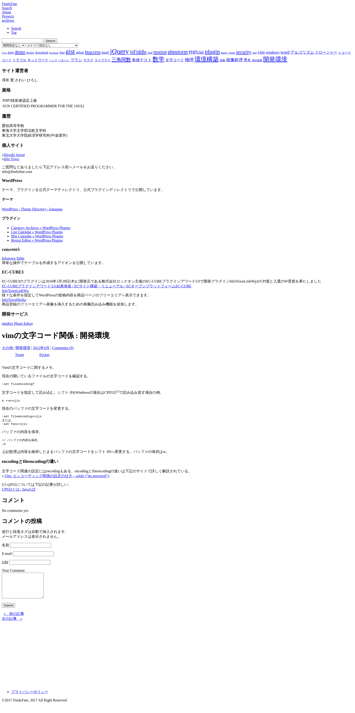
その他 (7, 348)
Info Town (11, 159)
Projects (8, 16)
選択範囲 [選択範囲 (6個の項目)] (257, 60)
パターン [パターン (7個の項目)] (63, 60)
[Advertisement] (141, 662)
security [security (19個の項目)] (243, 52)
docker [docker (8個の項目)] (30, 52)
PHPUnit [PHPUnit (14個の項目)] (196, 52)
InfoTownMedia (14, 300)
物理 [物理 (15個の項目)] (189, 59)
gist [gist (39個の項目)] (70, 51)
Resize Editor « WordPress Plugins (37, 240)
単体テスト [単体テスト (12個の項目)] (142, 60)
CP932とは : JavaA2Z (19, 493)
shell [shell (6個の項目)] (254, 53)
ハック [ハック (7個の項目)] (53, 60)
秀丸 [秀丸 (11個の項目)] (247, 60)
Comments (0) (63, 348)
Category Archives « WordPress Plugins (40, 228)
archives (8, 20)
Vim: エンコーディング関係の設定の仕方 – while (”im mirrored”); (57, 480)
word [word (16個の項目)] (285, 52)
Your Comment (13, 574)
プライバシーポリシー (29, 701)
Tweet (19, 355)
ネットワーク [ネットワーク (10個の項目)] (37, 60)
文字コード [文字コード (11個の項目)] (174, 60)
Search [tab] (16, 28)
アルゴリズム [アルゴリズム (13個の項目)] (302, 52)
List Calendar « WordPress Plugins (37, 232)
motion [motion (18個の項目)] (160, 52)
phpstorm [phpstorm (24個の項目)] (178, 52)
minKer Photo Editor (17, 324)
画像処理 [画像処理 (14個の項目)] (234, 60)
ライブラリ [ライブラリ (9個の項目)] (102, 60)
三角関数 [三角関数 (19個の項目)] (121, 59)
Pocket (44, 355)
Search (7, 8)
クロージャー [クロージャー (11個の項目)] (326, 52)
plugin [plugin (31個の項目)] (212, 51)
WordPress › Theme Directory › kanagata (32, 209)
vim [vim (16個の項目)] (261, 52)
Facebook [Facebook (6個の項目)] (53, 53)
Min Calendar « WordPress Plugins (37, 236)
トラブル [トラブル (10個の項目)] (19, 60)
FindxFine (9, 4)
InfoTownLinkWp (15, 291)
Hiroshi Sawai (14, 155)
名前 (5, 549)
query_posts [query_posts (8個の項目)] (228, 52)
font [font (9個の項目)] (62, 52)
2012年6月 (41, 348)
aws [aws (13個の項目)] (11, 52)
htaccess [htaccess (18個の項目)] (93, 52)
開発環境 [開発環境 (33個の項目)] (275, 59)
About (6, 12)
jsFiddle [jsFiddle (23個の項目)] (138, 52)
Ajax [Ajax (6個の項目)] (4, 53)
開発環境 (23, 348)
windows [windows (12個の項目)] (273, 52)
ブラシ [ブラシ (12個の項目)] (76, 60)
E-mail (7, 557)
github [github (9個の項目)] (80, 52)
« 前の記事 (14, 622)
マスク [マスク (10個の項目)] (88, 60)
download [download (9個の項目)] (41, 52)
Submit (8, 614)
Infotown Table (13, 258)
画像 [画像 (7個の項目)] (222, 60)
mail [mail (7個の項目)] (150, 52)
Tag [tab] (14, 32)
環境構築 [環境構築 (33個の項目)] (207, 59)
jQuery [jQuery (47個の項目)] (119, 51)
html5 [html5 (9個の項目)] (105, 52)
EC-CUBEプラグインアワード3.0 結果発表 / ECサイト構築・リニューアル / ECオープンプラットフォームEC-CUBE (96, 286)
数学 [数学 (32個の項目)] (159, 59)
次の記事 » (12, 627)
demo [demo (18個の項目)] (20, 52)
